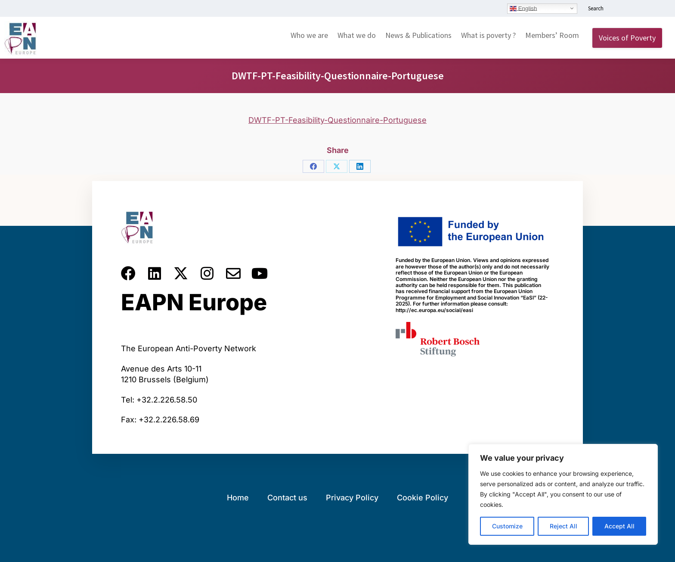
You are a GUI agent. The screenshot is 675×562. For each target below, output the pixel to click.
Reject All (563, 526)
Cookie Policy (422, 497)
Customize (507, 526)
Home (238, 497)
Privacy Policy (352, 497)
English (523, 8)
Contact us (287, 497)
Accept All (619, 526)
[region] (563, 494)
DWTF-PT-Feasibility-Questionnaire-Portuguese (337, 120)
